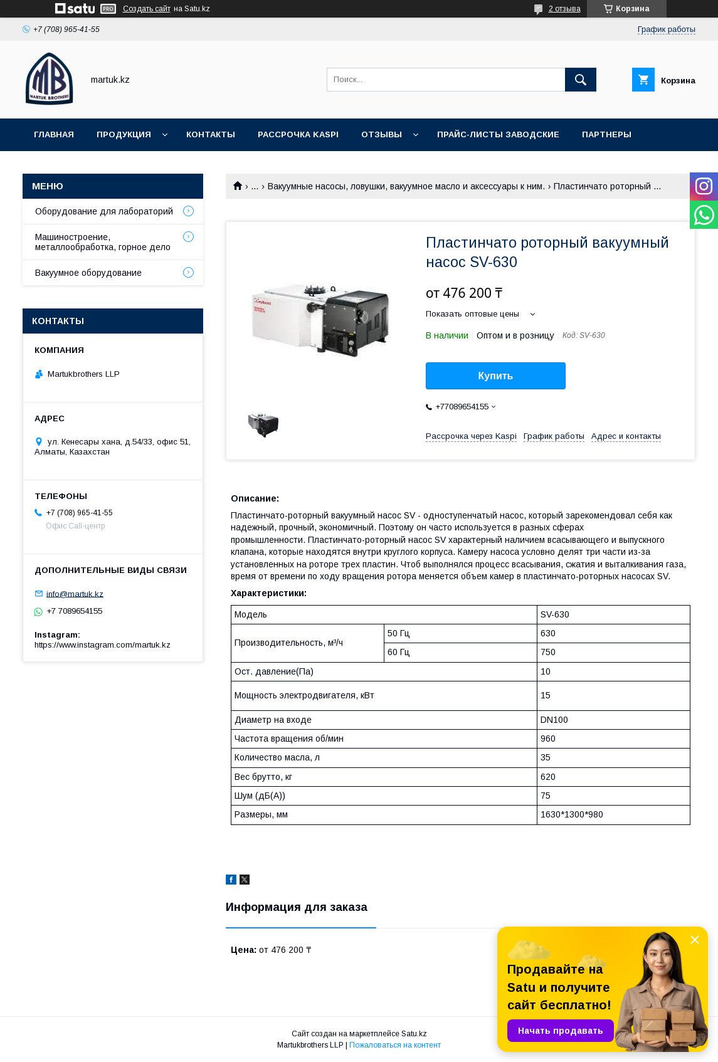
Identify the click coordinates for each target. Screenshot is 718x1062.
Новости (56, 167)
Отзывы (381, 134)
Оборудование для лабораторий (104, 211)
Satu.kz (414, 1033)
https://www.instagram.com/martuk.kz (102, 644)
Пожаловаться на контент (395, 1045)
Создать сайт (147, 8)
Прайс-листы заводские (498, 134)
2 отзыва (565, 8)
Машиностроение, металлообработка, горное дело (103, 242)
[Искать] (580, 80)
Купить (496, 376)
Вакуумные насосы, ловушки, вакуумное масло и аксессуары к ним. (406, 186)
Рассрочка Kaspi (298, 134)
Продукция (124, 134)
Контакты (210, 134)
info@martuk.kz (74, 593)
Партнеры (606, 134)
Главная (54, 134)
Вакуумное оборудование (88, 273)
